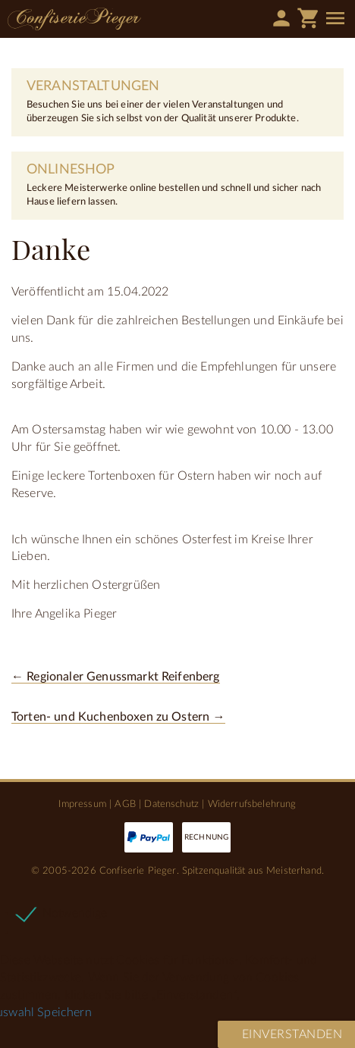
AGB (125, 804)
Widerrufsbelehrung (252, 804)
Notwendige (75, 913)
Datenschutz (171, 804)
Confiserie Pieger (74, 19)
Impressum (81, 804)
